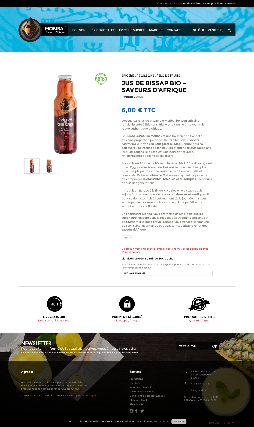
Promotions (136, 378)
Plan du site (136, 404)
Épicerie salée (103, 30)
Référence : (128, 96)
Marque (155, 30)
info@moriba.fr (199, 390)
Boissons (79, 30)
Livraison (135, 383)
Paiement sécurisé (140, 387)
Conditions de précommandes (147, 395)
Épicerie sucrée (132, 30)
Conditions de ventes (142, 391)
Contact (174, 30)
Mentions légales (140, 400)
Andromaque (88, 395)
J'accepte (179, 421)
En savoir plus (162, 421)
